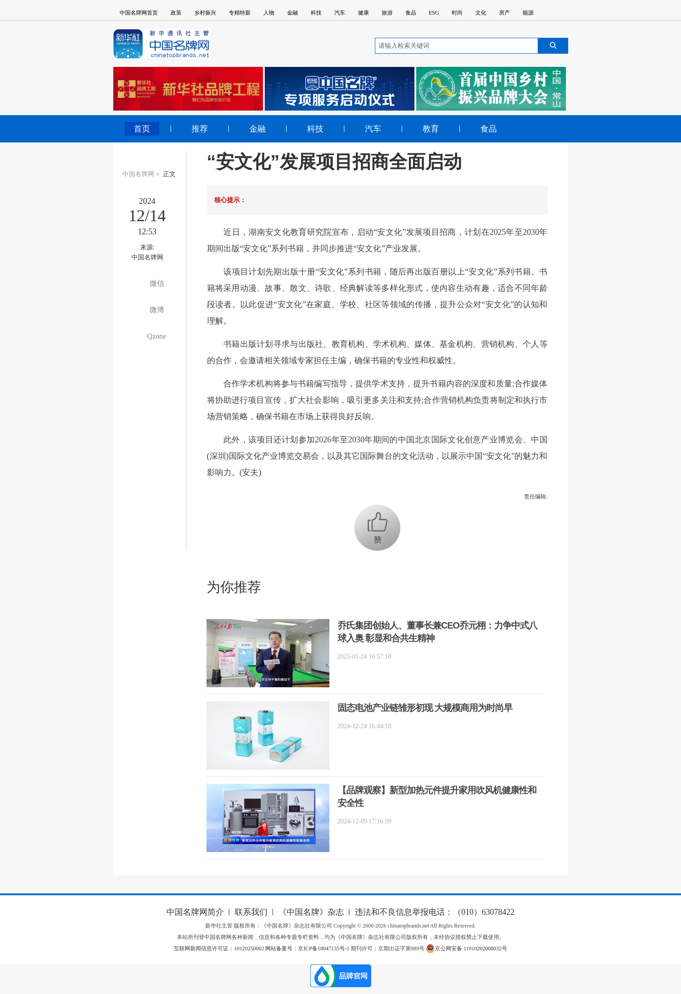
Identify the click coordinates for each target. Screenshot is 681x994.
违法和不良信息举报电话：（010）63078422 (435, 912)
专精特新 (240, 13)
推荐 (200, 128)
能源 (528, 13)
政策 (176, 13)
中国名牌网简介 (195, 912)
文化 (480, 13)
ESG (434, 13)
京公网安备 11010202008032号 (466, 948)
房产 (504, 13)
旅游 (387, 13)
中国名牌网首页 (139, 13)
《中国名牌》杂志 (311, 912)
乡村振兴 (205, 13)
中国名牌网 (138, 174)
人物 (268, 13)
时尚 (457, 13)
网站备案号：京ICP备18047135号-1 (307, 948)
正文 (169, 174)
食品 (410, 13)
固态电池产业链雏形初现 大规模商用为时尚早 (425, 708)
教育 (431, 128)
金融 (292, 13)
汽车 (339, 13)
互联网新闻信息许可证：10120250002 (219, 948)
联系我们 (251, 912)
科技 (316, 13)
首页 (142, 128)
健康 (363, 13)
